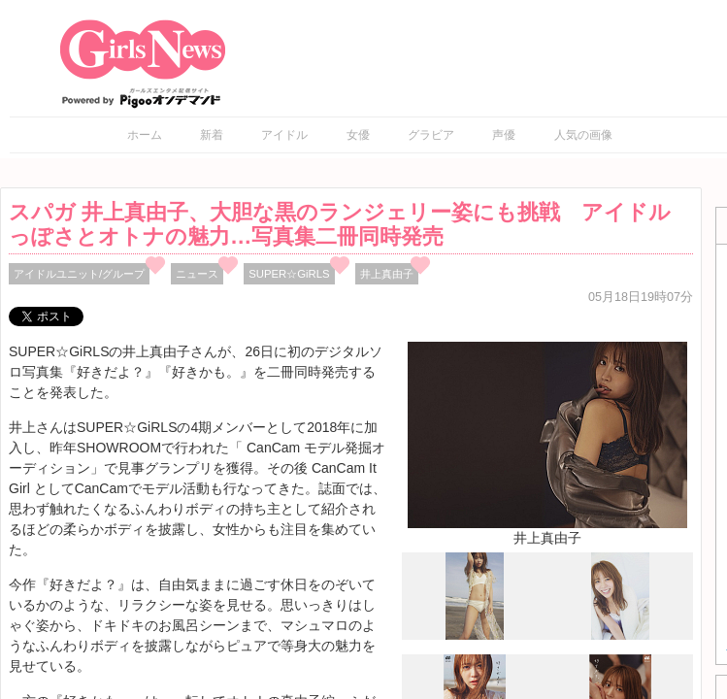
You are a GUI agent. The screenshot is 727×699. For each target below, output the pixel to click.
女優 (358, 135)
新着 (211, 135)
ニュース (197, 274)
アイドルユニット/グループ (79, 274)
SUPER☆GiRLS (288, 274)
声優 (503, 135)
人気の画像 (583, 135)
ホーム (144, 135)
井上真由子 (386, 274)
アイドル (284, 135)
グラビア (431, 135)
